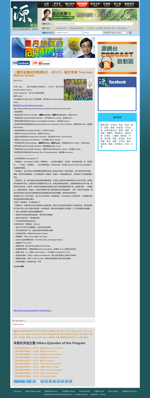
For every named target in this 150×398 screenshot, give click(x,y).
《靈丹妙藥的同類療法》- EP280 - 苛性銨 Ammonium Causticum (38, 370)
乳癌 (127, 125)
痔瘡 (114, 138)
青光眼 (107, 138)
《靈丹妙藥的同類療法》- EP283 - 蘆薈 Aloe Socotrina (34, 361)
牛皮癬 (80, 337)
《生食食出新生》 (122, 28)
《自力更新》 (90, 28)
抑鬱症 (109, 133)
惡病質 (62, 334)
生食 (127, 144)
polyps (44, 337)
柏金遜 (119, 127)
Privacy (103, 394)
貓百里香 (59, 331)
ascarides (21, 334)
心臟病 (115, 136)
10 (70, 381)
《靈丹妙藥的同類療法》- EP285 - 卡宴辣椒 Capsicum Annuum (37, 354)
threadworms (35, 334)
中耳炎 (122, 141)
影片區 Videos (113, 391)
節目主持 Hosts (84, 391)
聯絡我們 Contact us (130, 391)
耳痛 (57, 337)
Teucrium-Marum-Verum (73, 331)
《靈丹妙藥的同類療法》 (76, 28)
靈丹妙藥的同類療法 (26, 331)
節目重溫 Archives (68, 391)
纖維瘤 (68, 334)
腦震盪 (86, 337)
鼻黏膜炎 (51, 337)
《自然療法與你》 (61, 28)
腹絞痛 (56, 334)
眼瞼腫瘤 (63, 337)
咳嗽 (102, 141)
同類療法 (119, 133)
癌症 (113, 28)
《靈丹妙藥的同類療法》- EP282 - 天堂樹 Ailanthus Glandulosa (37, 364)
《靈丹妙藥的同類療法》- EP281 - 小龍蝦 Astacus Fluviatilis (36, 367)
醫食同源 (104, 125)
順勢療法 (44, 331)
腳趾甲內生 (72, 337)
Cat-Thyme (88, 331)
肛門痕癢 (49, 334)
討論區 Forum (99, 391)
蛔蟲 (15, 334)
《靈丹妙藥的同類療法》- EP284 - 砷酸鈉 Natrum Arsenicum (36, 357)
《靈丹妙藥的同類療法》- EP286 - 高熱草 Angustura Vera (35, 351)
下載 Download (18, 324)
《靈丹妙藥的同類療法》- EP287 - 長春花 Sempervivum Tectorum (38, 348)
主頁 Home (17, 391)
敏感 (121, 130)
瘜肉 (39, 337)
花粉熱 (103, 144)
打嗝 (80, 334)
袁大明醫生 (99, 28)
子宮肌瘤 (21, 337)
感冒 (114, 141)
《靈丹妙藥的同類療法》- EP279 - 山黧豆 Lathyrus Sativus (36, 373)
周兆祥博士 (108, 28)
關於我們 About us (51, 391)
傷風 (111, 144)
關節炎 (124, 136)
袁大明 (37, 331)
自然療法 (119, 144)
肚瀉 (129, 138)
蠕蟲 (43, 334)
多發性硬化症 (110, 130)
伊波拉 (114, 125)
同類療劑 (52, 331)
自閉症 (107, 136)
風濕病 (74, 334)
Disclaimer (94, 394)
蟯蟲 (28, 334)
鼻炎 (108, 141)
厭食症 (85, 334)
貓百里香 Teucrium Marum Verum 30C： (29, 105)
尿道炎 (122, 138)
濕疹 (127, 130)
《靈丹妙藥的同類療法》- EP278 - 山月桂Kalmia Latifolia (35, 376)
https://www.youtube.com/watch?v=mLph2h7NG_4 (33, 310)
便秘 (112, 127)
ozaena (34, 337)
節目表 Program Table (33, 391)
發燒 (106, 127)
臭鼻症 (28, 337)
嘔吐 (129, 141)
